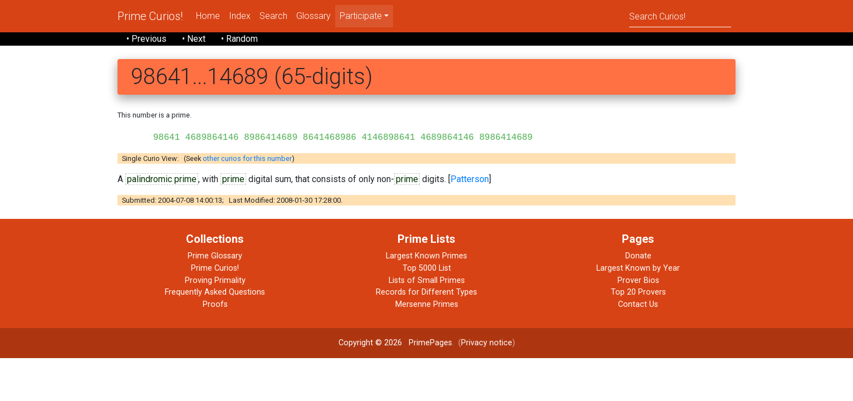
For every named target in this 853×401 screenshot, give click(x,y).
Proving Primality (215, 280)
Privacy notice (486, 343)
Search (273, 16)
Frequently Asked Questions (215, 292)
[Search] (680, 15)
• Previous (146, 38)
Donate (638, 256)
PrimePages (430, 343)
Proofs (215, 304)
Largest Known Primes (426, 256)
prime (233, 179)
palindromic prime (162, 179)
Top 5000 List (427, 268)
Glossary (313, 16)
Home (208, 16)
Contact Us (638, 304)
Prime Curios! (150, 16)
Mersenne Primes (426, 304)
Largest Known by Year (638, 268)
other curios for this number (247, 158)
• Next (193, 38)
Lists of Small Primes (427, 280)
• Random (239, 38)
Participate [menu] (361, 16)
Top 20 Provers (638, 292)
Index (240, 16)
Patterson (469, 179)
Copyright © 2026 (370, 343)
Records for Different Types (426, 292)
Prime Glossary (215, 256)
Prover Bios (638, 280)
